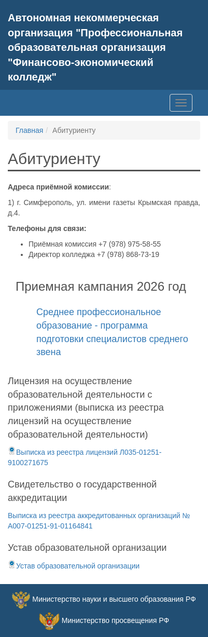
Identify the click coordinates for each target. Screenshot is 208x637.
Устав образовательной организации (74, 566)
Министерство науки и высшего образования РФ (114, 599)
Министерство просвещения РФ (115, 620)
